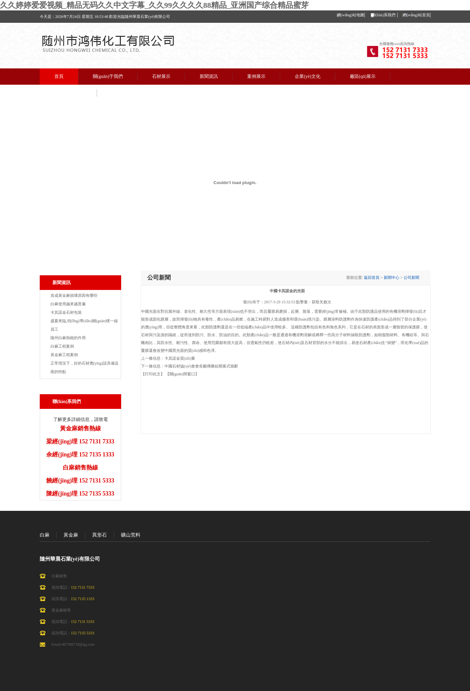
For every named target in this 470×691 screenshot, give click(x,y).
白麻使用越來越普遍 (68, 304)
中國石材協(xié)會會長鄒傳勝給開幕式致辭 (201, 366)
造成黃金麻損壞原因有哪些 (73, 295)
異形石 (99, 535)
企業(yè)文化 (307, 76)
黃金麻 (71, 535)
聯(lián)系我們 (383, 15)
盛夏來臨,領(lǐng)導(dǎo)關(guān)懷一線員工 (84, 325)
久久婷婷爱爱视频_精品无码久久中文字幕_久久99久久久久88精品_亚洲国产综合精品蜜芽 (154, 5)
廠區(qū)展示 (363, 76)
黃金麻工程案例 (64, 355)
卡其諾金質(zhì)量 (179, 358)
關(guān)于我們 (108, 76)
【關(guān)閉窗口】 (182, 374)
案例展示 (256, 76)
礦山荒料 (130, 535)
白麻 (45, 535)
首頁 (59, 76)
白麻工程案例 (62, 346)
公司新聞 (411, 277)
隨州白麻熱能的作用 (68, 338)
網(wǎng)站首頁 (416, 15)
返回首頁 (371, 277)
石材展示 (161, 76)
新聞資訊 (209, 76)
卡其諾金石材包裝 (66, 312)
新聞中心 (391, 277)
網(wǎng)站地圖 (350, 15)
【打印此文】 (152, 374)
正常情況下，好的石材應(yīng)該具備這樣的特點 (84, 367)
